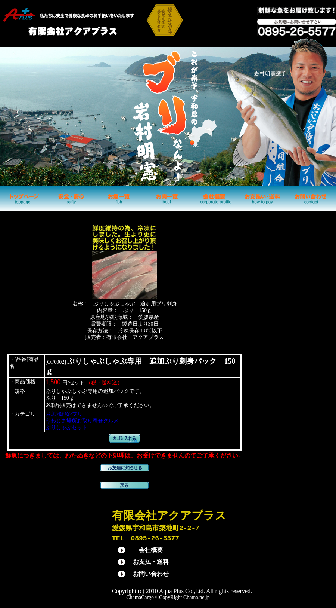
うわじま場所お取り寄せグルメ (82, 421)
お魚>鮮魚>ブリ (64, 414)
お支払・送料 (151, 563)
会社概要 (151, 551)
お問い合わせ (151, 575)
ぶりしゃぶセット (66, 427)
